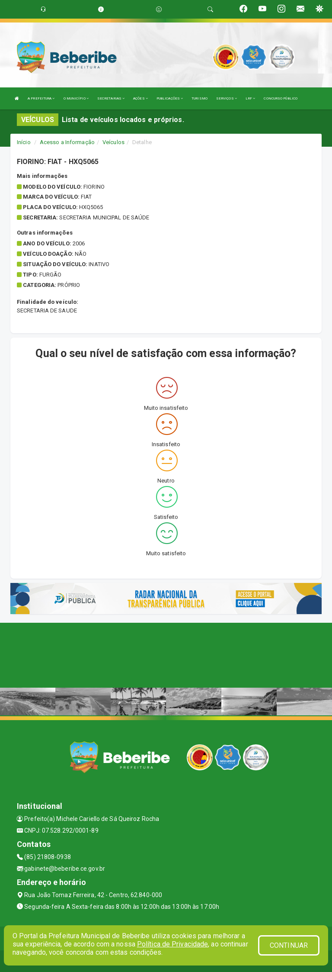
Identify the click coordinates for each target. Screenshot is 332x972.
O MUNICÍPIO (76, 98)
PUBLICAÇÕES (169, 98)
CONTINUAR (289, 945)
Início (24, 142)
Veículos (113, 142)
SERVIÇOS (226, 98)
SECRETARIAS (110, 98)
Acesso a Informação (67, 142)
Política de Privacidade (172, 944)
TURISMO (200, 98)
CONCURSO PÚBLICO (280, 98)
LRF (250, 98)
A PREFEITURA (41, 98)
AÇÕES (140, 98)
